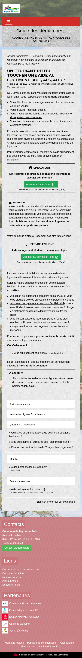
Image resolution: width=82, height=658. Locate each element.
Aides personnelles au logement (29, 467)
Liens (10, 561)
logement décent (36, 109)
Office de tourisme (16, 624)
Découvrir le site (11, 584)
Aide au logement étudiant (28, 489)
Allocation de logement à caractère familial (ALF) (37, 303)
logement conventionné (52, 326)
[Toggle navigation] (9, 22)
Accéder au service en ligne (41, 257)
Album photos (10, 581)
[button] (39, 353)
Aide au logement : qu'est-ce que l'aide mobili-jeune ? (41, 441)
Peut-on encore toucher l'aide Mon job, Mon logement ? (42, 447)
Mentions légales (14, 642)
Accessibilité (67, 642)
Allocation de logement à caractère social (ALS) (37, 296)
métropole (19, 311)
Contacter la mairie (13, 573)
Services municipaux (39, 37)
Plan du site (28, 646)
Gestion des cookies (49, 646)
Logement (38, 56)
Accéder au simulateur (41, 184)
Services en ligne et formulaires (26, 414)
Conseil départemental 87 (20, 610)
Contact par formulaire (16, 547)
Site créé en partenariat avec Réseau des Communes (41, 655)
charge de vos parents (37, 213)
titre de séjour (62, 102)
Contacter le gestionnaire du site (20, 569)
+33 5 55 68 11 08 (12, 542)
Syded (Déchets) (15, 630)
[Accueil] (11, 8)
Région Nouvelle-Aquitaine (20, 617)
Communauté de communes (21, 603)
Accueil (17, 37)
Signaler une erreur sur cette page (55, 501)
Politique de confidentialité (42, 642)
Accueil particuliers (18, 56)
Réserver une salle (12, 577)
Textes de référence (20, 404)
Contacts (14, 524)
